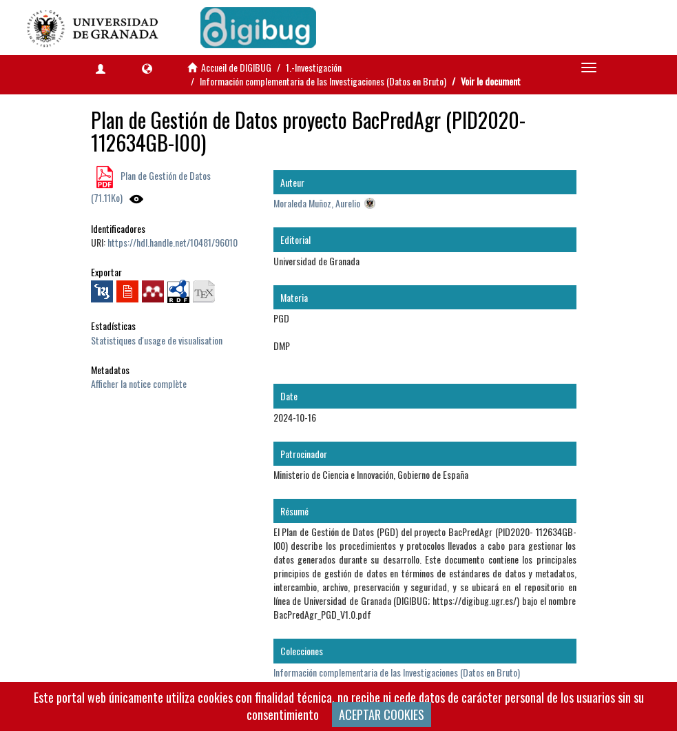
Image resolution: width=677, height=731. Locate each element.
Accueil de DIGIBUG (236, 67)
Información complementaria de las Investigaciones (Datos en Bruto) (323, 81)
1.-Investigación (314, 67)
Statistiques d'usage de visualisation (156, 340)
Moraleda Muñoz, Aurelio (316, 203)
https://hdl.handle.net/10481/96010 (172, 242)
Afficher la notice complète (139, 383)
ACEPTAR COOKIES (381, 714)
